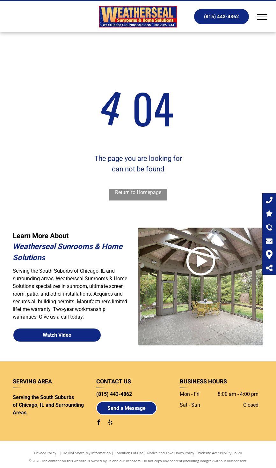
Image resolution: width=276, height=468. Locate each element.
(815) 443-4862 (114, 394)
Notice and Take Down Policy (170, 452)
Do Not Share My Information (87, 452)
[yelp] (110, 423)
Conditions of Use (128, 452)
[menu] (262, 17)
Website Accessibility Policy (220, 452)
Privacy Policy (45, 452)
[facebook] (99, 423)
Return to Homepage (138, 192)
